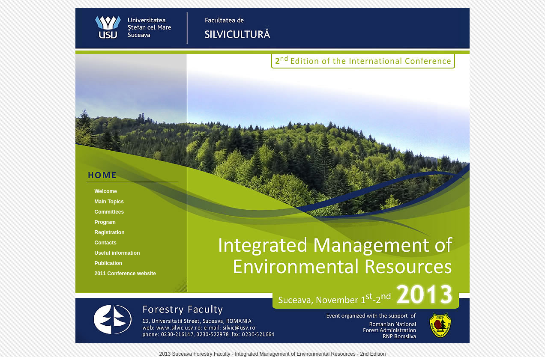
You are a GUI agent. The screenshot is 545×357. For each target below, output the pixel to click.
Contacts (106, 243)
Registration (110, 232)
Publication (109, 263)
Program (105, 222)
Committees (109, 212)
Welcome (106, 191)
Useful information (117, 253)
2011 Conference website (125, 274)
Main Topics (109, 202)
